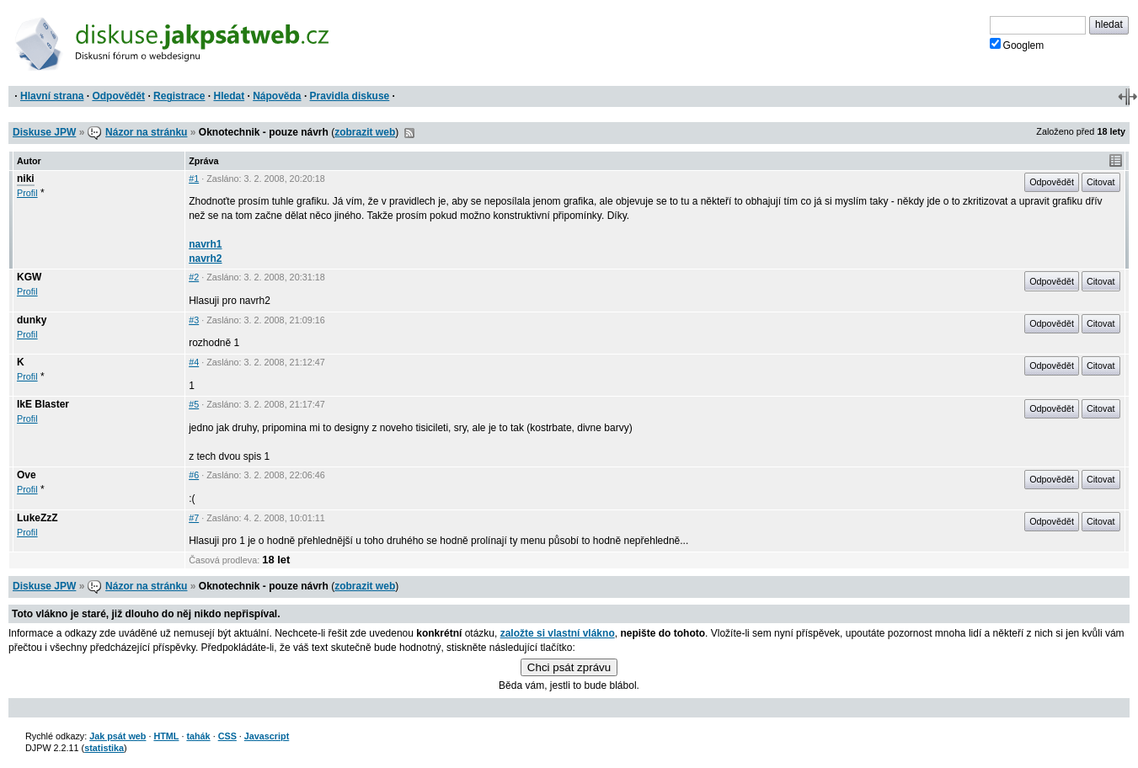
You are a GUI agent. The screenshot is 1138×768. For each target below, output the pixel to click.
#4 (194, 362)
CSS (227, 736)
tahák (198, 736)
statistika (104, 748)
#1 (194, 178)
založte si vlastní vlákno (557, 633)
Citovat (1101, 182)
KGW (29, 277)
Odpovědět (118, 96)
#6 (194, 475)
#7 (194, 518)
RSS (409, 133)
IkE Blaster (43, 404)
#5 (194, 404)
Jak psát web (117, 736)
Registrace (179, 96)
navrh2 (205, 258)
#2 (194, 277)
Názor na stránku (146, 132)
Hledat (228, 96)
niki (26, 178)
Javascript (266, 736)
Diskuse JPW (44, 132)
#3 (194, 320)
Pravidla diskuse (350, 96)
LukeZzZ (37, 518)
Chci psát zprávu (569, 667)
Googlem (1017, 44)
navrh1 (205, 244)
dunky (31, 320)
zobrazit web (364, 132)
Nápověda (277, 96)
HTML (166, 736)
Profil (27, 193)
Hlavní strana (51, 96)
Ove (26, 475)
